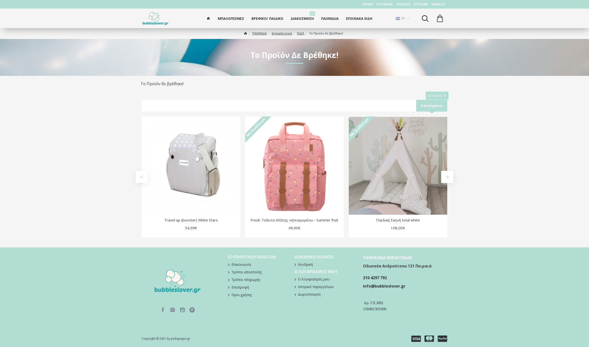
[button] (142, 182)
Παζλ (300, 33)
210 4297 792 (375, 277)
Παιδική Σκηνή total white (398, 225)
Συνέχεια (432, 98)
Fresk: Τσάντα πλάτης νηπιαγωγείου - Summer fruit (294, 225)
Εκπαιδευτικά (282, 33)
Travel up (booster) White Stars (191, 225)
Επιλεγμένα (431, 110)
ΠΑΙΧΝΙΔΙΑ (259, 33)
